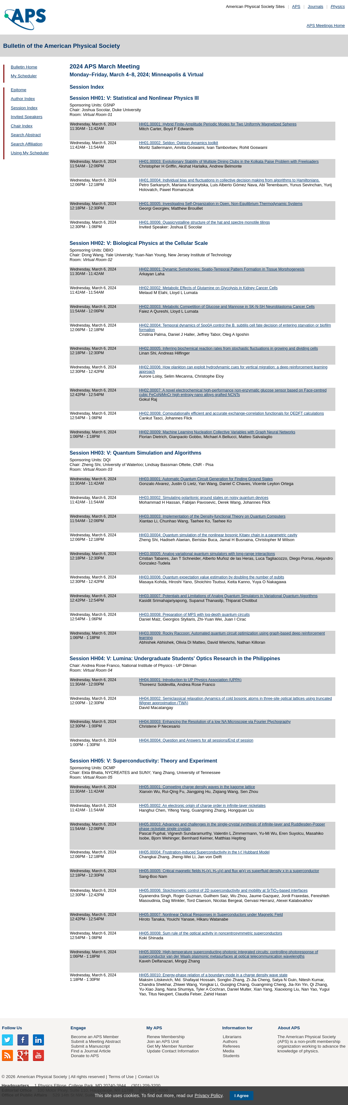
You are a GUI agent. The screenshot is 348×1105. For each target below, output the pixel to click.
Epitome (18, 89)
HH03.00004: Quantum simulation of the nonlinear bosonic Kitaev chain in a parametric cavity (218, 535)
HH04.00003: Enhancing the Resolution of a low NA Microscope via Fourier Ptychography (214, 721)
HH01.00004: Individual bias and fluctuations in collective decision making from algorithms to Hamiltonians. (229, 180)
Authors (230, 1041)
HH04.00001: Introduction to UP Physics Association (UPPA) (190, 680)
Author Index (23, 98)
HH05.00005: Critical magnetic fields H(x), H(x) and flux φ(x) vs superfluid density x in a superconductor (229, 871)
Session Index (24, 107)
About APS (289, 1027)
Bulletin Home (24, 67)
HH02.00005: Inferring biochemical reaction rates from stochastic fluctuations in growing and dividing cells (228, 348)
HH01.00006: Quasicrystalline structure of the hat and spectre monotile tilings (204, 222)
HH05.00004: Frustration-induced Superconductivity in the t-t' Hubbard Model (204, 852)
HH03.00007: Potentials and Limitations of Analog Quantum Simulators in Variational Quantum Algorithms (228, 596)
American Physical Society (42, 1076)
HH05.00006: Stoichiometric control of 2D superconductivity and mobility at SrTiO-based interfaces (223, 890)
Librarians (232, 1036)
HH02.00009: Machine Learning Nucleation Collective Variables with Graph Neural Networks (217, 432)
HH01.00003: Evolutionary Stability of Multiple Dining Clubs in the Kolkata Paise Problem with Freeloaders (229, 161)
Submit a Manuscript (90, 1046)
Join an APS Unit (163, 1041)
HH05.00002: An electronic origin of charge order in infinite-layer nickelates (202, 805)
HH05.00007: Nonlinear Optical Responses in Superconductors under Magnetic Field (211, 914)
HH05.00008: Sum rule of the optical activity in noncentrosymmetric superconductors (210, 933)
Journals (315, 6)
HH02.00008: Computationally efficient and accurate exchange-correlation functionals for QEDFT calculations (231, 413)
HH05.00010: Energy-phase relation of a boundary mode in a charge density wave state (213, 975)
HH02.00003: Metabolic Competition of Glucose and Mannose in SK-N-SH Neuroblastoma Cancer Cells (226, 306)
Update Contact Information (173, 1051)
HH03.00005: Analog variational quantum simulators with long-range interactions (207, 554)
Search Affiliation (26, 144)
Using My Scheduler (30, 152)
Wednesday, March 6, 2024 (93, 124)
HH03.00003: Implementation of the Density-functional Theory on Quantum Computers (212, 516)
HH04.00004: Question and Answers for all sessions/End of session (196, 740)
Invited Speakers (26, 116)
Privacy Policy (208, 1095)
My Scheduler (24, 75)
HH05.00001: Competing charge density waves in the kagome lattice (197, 787)
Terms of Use (121, 1076)
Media (228, 1051)
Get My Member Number (170, 1046)
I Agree (241, 1095)
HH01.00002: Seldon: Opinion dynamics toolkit (178, 143)
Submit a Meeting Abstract (96, 1041)
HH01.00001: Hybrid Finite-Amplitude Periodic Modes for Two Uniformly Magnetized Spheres (217, 124)
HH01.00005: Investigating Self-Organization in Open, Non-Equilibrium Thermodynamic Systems (220, 203)
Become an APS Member (95, 1036)
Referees (231, 1046)
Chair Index (22, 126)
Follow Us (12, 1027)
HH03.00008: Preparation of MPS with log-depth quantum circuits (194, 614)
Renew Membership (166, 1036)
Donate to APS (85, 1055)
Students (231, 1055)
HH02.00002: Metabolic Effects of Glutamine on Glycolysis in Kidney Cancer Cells (208, 288)
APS (296, 6)
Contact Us (148, 1076)
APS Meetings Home (326, 25)
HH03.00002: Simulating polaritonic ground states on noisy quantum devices (203, 497)
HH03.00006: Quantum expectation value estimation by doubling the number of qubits (211, 577)
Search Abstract (26, 134)
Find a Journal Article (90, 1051)
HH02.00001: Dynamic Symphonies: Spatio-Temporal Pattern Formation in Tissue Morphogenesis (221, 269)
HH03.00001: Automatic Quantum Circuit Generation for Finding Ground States (206, 479)
